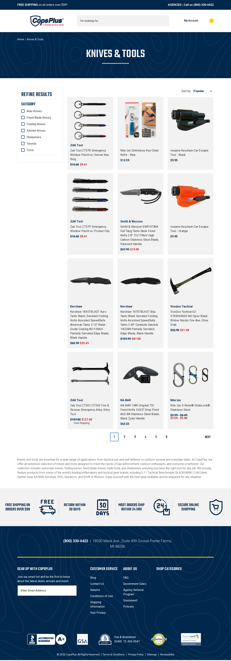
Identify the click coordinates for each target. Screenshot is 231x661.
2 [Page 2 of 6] (124, 437)
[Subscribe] (73, 591)
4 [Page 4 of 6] (145, 437)
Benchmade (166, 472)
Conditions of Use (101, 597)
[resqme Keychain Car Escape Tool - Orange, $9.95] (190, 196)
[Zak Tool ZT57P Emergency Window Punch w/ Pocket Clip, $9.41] (90, 196)
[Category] (40, 104)
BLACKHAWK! (183, 472)
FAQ (125, 578)
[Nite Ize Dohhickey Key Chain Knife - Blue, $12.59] (140, 120)
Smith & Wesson (93, 477)
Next (209, 437)
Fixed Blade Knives (39, 117)
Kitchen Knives (36, 130)
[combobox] (123, 20)
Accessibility (167, 655)
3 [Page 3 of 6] (135, 437)
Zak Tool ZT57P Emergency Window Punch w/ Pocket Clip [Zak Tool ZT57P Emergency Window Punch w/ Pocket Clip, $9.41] (90, 229)
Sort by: (186, 91)
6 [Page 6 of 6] (166, 437)
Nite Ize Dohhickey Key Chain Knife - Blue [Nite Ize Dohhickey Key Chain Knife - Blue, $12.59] (139, 153)
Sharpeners (34, 137)
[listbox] (203, 91)
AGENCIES (175, 4)
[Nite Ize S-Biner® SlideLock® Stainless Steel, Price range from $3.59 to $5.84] (190, 375)
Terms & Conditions (114, 655)
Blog (93, 578)
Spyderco (70, 477)
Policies (128, 607)
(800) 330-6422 (203, 4)
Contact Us (97, 584)
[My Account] (185, 21)
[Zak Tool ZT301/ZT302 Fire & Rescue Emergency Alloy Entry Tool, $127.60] (90, 375)
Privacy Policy (136, 655)
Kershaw (50, 477)
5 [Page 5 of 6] (156, 437)
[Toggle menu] (20, 21)
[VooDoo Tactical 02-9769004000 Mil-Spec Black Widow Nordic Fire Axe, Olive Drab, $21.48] (190, 281)
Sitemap (152, 655)
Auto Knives (34, 111)
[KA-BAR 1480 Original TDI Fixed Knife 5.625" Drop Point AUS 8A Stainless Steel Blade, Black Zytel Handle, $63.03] (140, 375)
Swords (31, 143)
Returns (95, 591)
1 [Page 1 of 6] (114, 437)
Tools (30, 150)
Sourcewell (130, 601)
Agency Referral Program (133, 593)
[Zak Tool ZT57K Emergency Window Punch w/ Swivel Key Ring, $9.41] (90, 120)
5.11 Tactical (149, 472)
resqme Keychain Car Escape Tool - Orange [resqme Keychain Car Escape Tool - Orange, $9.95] (189, 229)
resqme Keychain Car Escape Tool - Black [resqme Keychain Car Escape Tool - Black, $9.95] (189, 153)
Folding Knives (36, 124)
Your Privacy (98, 613)
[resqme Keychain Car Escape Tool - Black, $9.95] (190, 120)
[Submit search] (165, 20)
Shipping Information (97, 605)
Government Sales (134, 584)
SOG (60, 477)
